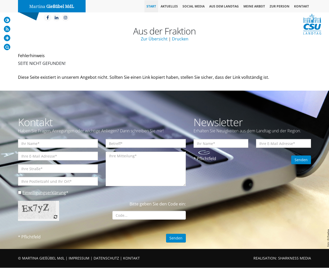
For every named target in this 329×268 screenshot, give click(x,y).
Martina (51, 6)
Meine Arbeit (254, 6)
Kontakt (301, 6)
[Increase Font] (7, 38)
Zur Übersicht (154, 39)
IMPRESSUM (79, 258)
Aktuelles (169, 6)
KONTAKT (131, 258)
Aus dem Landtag (224, 6)
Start (151, 6)
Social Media (193, 6)
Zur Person (279, 6)
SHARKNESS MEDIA (294, 258)
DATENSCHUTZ (106, 258)
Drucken (180, 39)
